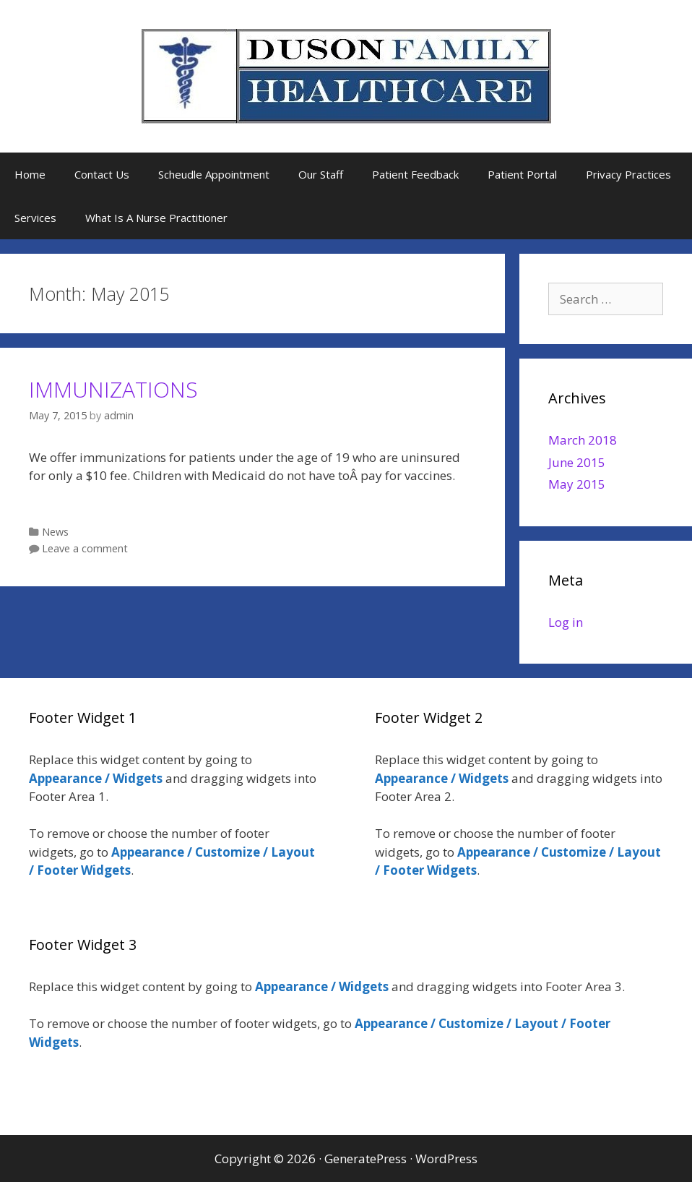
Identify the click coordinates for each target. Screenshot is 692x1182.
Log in (565, 622)
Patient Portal (522, 174)
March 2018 (582, 440)
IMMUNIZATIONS (113, 389)
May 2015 (576, 484)
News (55, 532)
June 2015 (576, 462)
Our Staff (320, 174)
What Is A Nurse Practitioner (156, 217)
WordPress (446, 1158)
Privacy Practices (628, 174)
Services (35, 217)
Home (30, 174)
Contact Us (101, 174)
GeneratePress (365, 1158)
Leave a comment (85, 548)
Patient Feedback (415, 174)
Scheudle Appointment (213, 174)
